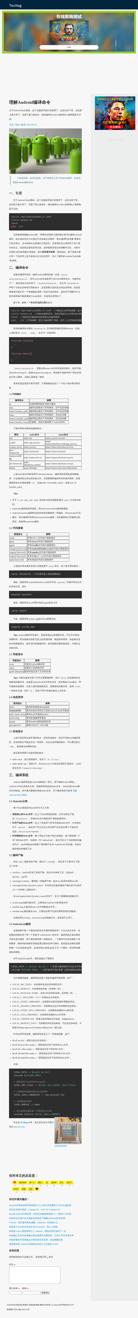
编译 (23, 125)
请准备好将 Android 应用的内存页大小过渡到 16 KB (33, 1244)
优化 (17, 125)
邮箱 (25, 1292)
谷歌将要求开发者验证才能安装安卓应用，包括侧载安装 (36, 1240)
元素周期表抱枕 (60, 1146)
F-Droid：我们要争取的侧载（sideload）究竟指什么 (33, 1222)
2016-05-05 (32, 125)
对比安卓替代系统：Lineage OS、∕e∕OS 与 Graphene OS (34, 1209)
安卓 (11, 125)
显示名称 (14, 1292)
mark (16, 1189)
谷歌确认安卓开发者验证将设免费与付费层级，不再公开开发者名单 (41, 1235)
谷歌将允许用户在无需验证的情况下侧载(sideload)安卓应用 (37, 1218)
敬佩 (23, 1189)
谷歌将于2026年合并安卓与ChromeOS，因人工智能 (33, 1227)
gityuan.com (19, 1127)
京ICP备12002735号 (21, 1313)
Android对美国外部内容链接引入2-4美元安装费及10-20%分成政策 (40, 1205)
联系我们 (10, 1313)
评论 (12, 1265)
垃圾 (30, 1189)
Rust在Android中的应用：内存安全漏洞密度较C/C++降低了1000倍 (40, 1214)
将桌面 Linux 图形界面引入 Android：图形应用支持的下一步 (37, 1231)
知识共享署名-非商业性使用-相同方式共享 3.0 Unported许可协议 (42, 1308)
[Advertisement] (69, 74)
